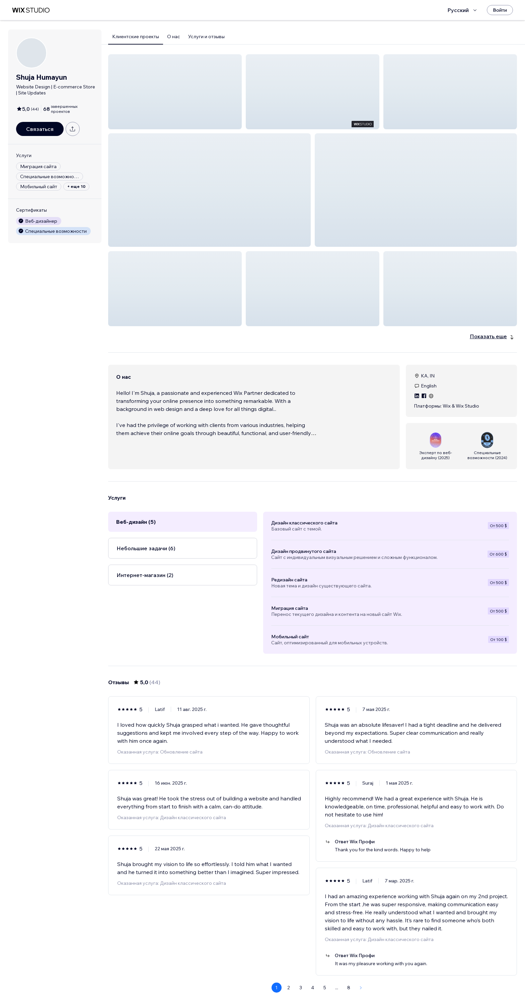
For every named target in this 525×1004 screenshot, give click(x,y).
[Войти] (500, 10)
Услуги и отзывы (206, 36)
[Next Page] (361, 980)
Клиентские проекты (135, 36)
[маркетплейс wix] (31, 10)
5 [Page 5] (324, 980)
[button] (175, 91)
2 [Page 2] (288, 980)
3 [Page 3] (300, 980)
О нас (173, 36)
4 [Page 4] (312, 980)
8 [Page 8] (348, 980)
